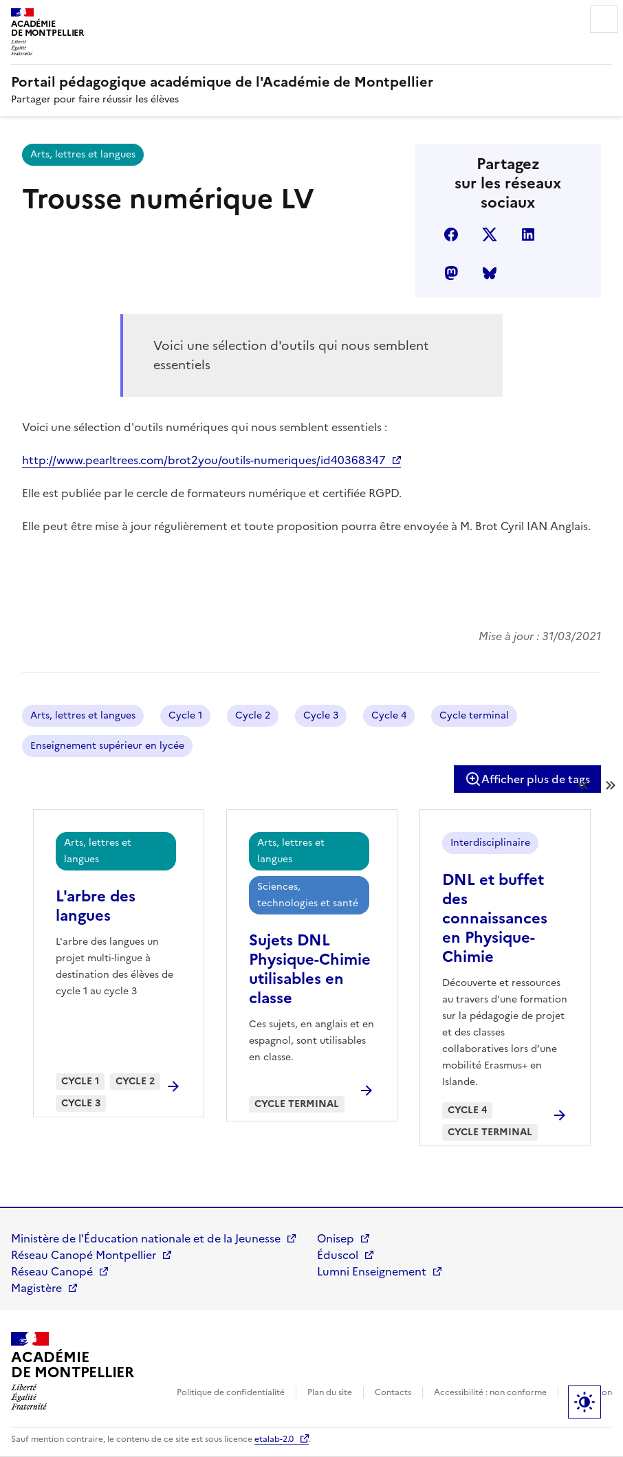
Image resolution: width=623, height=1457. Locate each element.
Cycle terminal (474, 715)
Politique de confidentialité (231, 1392)
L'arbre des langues (95, 906)
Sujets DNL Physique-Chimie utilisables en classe (310, 969)
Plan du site (329, 1392)
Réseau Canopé (52, 1271)
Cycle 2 (252, 715)
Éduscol (337, 1255)
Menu (603, 19)
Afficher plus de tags (527, 779)
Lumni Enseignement (371, 1271)
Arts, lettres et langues (82, 154)
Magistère (36, 1288)
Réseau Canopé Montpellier (83, 1255)
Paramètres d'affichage (584, 1401)
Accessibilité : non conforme (490, 1392)
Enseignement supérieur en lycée (107, 745)
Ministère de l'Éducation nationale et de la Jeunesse (146, 1238)
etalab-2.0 (274, 1439)
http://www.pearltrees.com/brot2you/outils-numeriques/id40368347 (204, 460)
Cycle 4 (388, 715)
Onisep (335, 1238)
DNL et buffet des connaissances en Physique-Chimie (494, 918)
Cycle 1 (185, 715)
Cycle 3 (320, 715)
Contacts (393, 1392)
